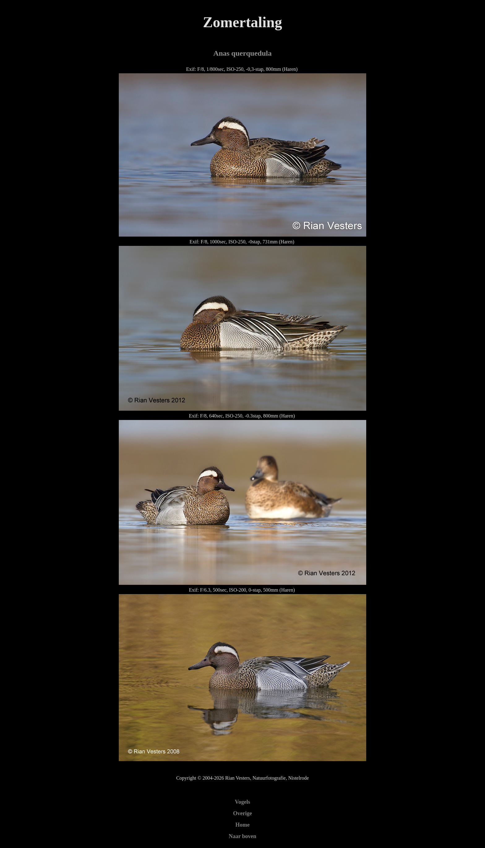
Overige (242, 813)
